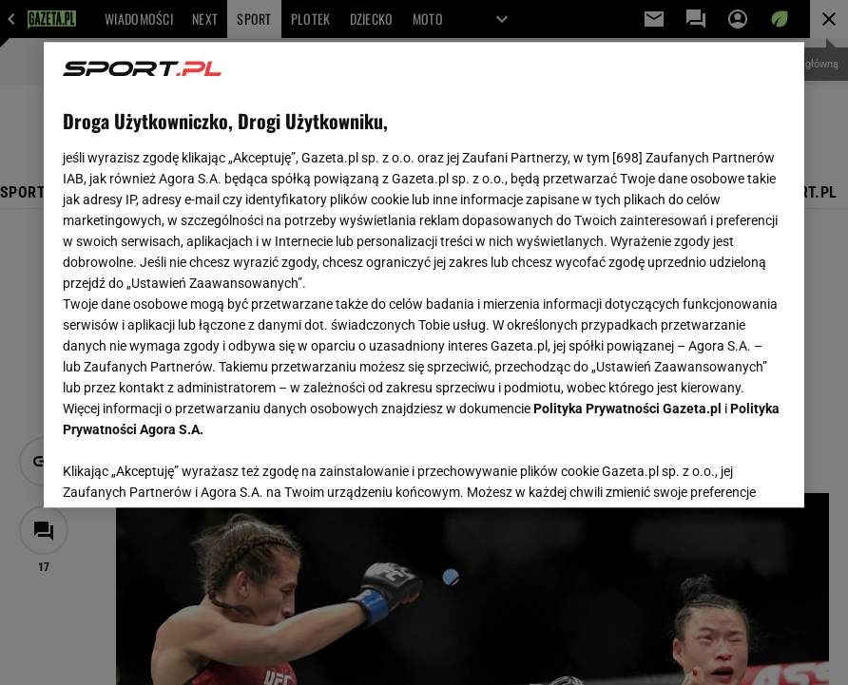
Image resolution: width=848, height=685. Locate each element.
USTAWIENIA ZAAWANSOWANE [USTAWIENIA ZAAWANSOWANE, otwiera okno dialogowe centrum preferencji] (186, 469)
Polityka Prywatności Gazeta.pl (627, 408)
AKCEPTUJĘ (721, 470)
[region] (424, 274)
